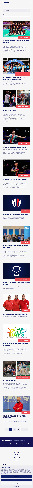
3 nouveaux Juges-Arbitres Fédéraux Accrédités (15, 314)
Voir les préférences (16, 483)
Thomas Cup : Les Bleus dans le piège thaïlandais (15, 179)
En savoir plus (16, 486)
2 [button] (14, 429)
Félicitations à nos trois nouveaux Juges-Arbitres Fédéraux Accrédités (15, 317)
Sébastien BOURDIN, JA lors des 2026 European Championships (14, 417)
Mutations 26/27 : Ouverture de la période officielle (16, 215)
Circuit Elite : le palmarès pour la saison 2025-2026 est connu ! (16, 283)
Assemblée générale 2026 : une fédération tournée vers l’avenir (15, 246)
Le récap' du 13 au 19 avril (9, 381)
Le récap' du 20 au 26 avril (9, 110)
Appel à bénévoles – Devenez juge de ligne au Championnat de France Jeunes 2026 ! (14, 78)
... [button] (22, 429)
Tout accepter (16, 476)
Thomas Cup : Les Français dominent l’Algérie (14, 147)
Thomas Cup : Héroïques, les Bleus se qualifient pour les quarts (16, 41)
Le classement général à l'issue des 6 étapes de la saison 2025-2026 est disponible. (14, 287)
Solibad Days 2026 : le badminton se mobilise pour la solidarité (16, 344)
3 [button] (18, 429)
